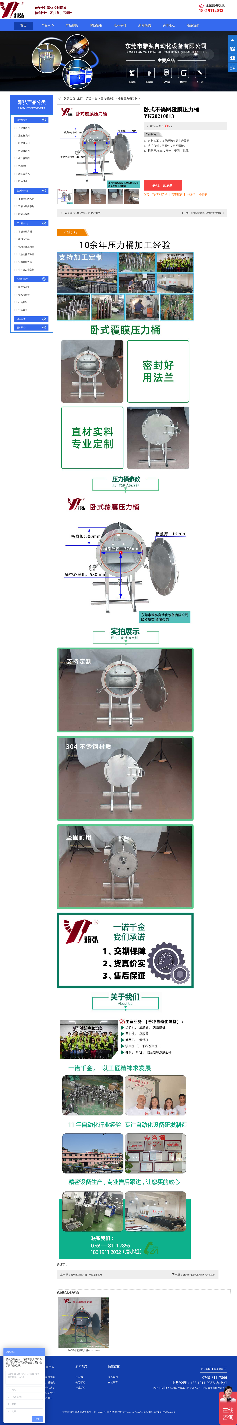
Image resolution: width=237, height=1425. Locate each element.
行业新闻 (80, 1387)
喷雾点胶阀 (24, 214)
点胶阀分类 (22, 190)
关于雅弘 (169, 25)
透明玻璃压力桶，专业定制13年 (85, 213)
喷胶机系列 (24, 143)
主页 (80, 98)
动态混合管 (24, 294)
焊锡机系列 (24, 150)
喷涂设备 (22, 181)
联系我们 (193, 25)
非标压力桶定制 (26, 269)
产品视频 (72, 25)
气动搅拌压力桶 (26, 254)
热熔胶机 (22, 166)
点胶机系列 (24, 128)
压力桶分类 (22, 223)
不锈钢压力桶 (25, 231)
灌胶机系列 (24, 135)
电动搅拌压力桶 (26, 246)
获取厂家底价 (162, 185)
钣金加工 (21, 319)
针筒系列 (22, 310)
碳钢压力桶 (24, 239)
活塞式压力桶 (25, 262)
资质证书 (96, 25)
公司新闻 (80, 1382)
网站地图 (148, 1412)
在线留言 (113, 1382)
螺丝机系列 (24, 158)
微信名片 (207, 1369)
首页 (23, 25)
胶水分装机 (24, 173)
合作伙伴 (120, 25)
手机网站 (220, 1369)
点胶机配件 (22, 279)
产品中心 (47, 25)
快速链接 (114, 1366)
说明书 (79, 1377)
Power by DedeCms (134, 1412)
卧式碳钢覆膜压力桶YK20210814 (207, 213)
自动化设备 (22, 119)
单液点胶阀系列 (26, 198)
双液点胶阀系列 (26, 206)
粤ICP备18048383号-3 (164, 1412)
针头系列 (22, 302)
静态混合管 (24, 287)
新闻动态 (144, 25)
